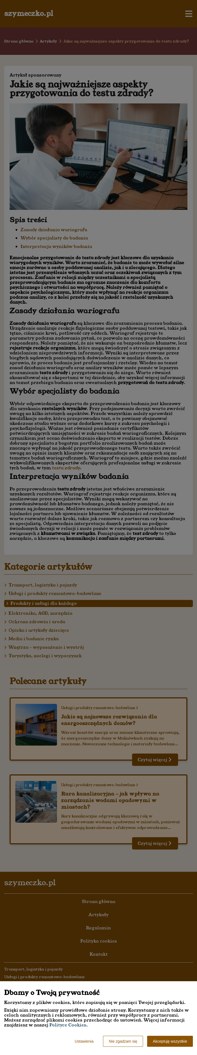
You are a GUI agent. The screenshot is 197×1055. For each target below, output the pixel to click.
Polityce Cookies (67, 1025)
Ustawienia (84, 1041)
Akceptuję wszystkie (170, 1041)
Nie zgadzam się (123, 1041)
